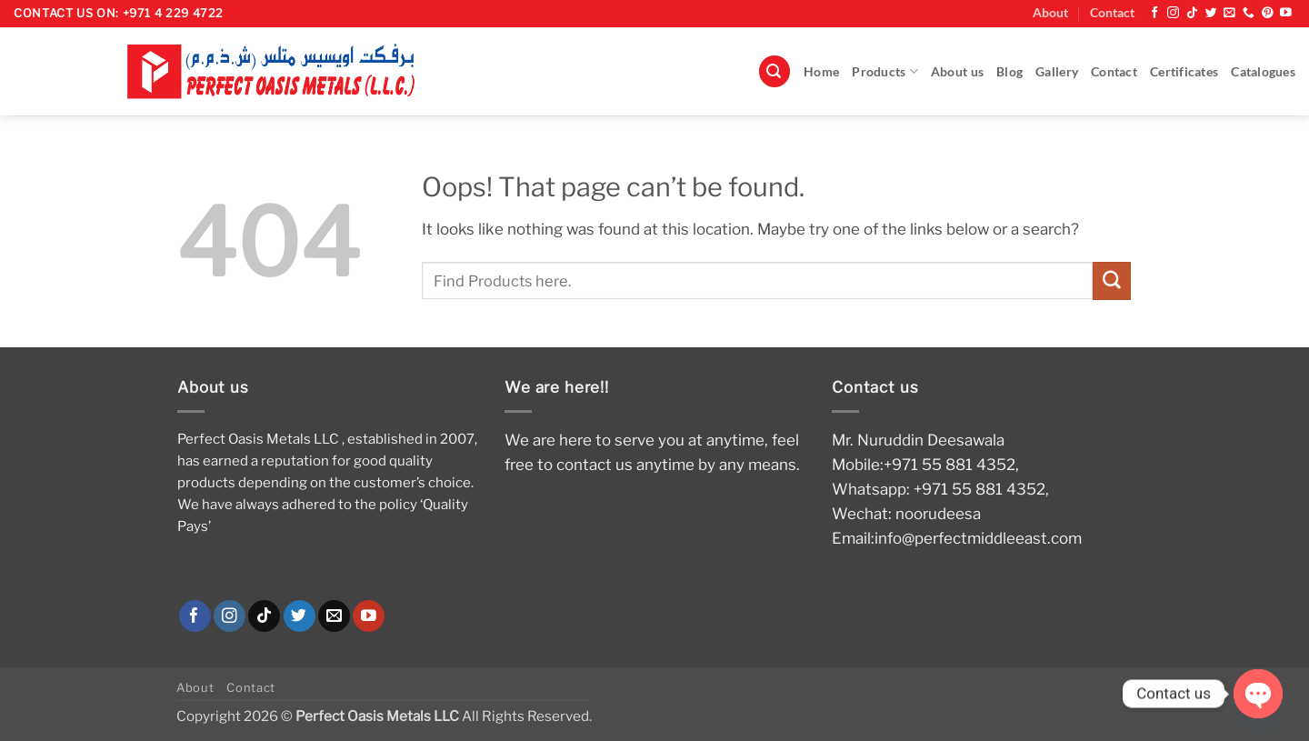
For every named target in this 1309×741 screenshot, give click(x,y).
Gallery (1056, 72)
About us (957, 72)
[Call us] (1248, 13)
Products (885, 71)
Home (821, 72)
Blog (1009, 72)
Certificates (1184, 72)
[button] (774, 71)
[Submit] (1112, 280)
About (1050, 12)
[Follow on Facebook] (1155, 13)
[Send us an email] (1229, 13)
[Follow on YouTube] (1286, 13)
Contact (1112, 12)
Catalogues (1263, 72)
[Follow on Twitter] (1211, 13)
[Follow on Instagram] (1173, 13)
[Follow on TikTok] (1192, 13)
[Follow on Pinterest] (1268, 13)
